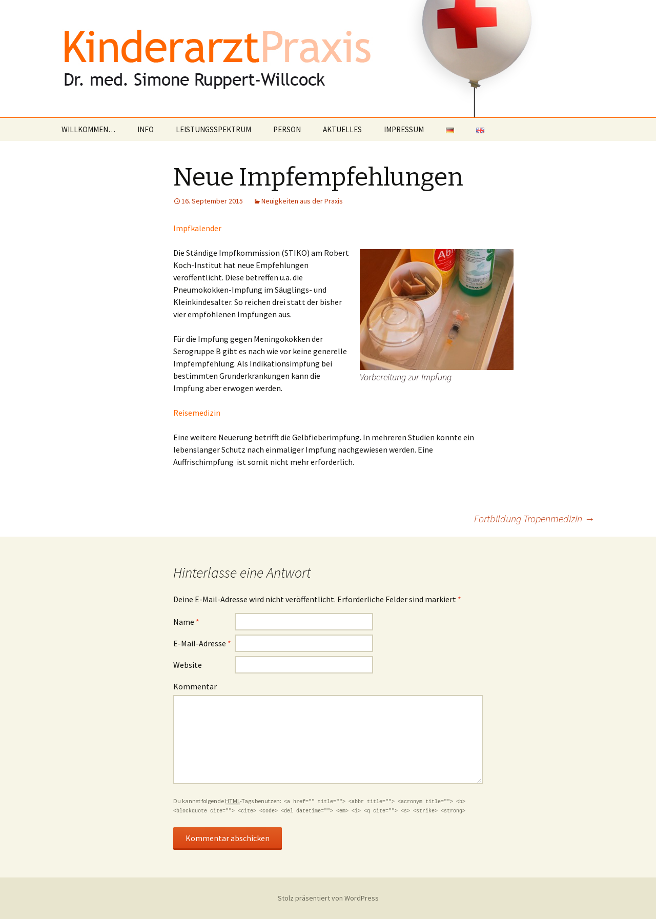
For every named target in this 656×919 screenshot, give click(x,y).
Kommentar (195, 686)
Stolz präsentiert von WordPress (328, 898)
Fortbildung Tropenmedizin (534, 518)
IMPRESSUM (404, 129)
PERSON (287, 129)
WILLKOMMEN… (88, 129)
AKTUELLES (342, 129)
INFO (145, 129)
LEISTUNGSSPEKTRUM (213, 129)
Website (187, 665)
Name (186, 622)
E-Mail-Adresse (202, 643)
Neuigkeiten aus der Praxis (302, 201)
